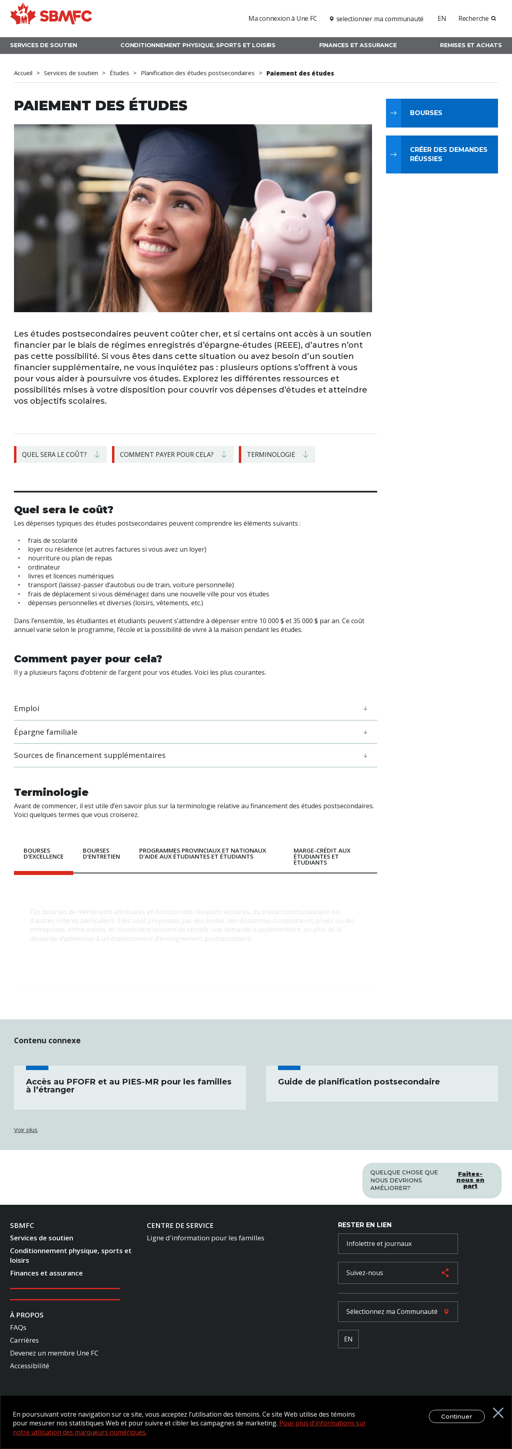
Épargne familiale (46, 732)
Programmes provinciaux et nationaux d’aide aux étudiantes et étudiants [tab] (202, 853)
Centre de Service (180, 1227)
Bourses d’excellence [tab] (44, 853)
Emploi (26, 708)
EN (442, 18)
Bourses (426, 113)
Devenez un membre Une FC (54, 1354)
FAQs (18, 1328)
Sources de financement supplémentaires (90, 755)
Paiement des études (300, 73)
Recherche (473, 18)
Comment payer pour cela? (167, 454)
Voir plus (26, 1130)
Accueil (23, 73)
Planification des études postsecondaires (198, 73)
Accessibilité (29, 1367)
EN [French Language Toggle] (348, 1340)
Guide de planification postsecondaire (359, 1081)
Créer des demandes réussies (449, 154)
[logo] (51, 17)
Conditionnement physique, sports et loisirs (198, 45)
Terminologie (271, 454)
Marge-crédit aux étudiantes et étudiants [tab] (322, 856)
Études (119, 73)
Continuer (449, 1416)
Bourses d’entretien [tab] (101, 853)
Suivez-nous (364, 1274)
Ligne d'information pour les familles (205, 1239)
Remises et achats (471, 45)
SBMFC (22, 1227)
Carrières (24, 1341)
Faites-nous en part (470, 1177)
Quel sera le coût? (54, 454)
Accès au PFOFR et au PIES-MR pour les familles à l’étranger (129, 1085)
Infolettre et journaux (379, 1245)
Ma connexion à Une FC (282, 18)
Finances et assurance (358, 45)
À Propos (27, 1316)
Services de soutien (43, 45)
